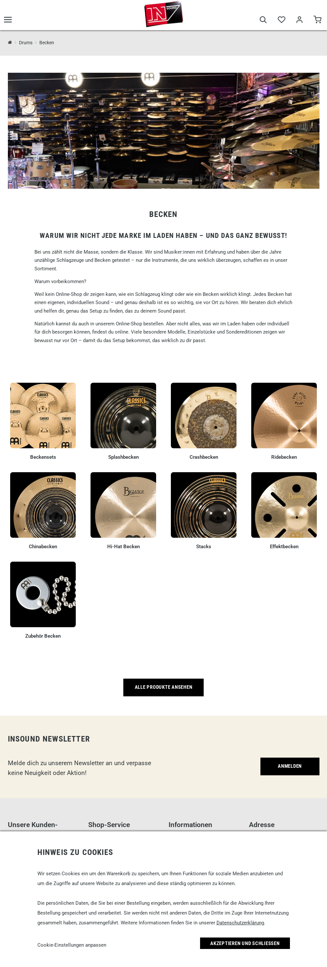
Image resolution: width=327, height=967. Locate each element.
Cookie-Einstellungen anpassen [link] (71, 945)
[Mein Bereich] (299, 20)
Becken (46, 42)
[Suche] (263, 20)
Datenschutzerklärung (240, 923)
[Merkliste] (281, 20)
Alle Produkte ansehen (164, 687)
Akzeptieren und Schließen (245, 943)
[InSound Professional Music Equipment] (10, 42)
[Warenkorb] (317, 20)
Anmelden (290, 766)
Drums (25, 42)
